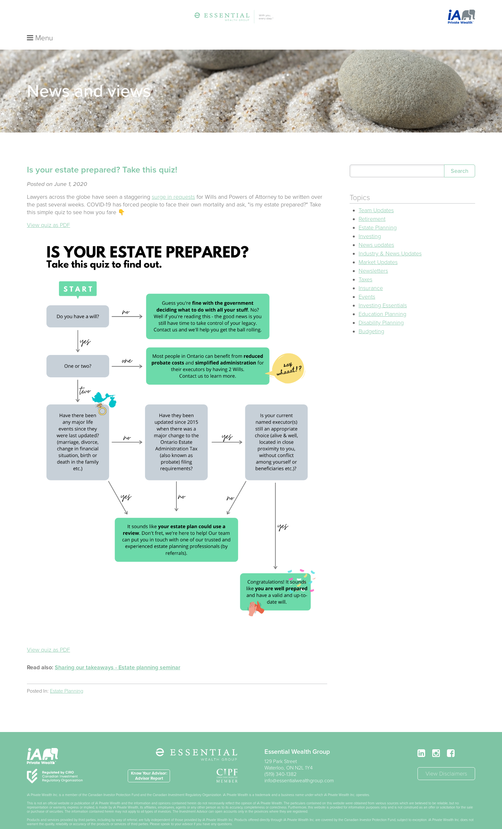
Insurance (371, 274)
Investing (370, 223)
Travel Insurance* (272, 18)
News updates (376, 231)
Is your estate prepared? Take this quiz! (102, 156)
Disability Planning (381, 309)
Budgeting (371, 318)
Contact (350, 18)
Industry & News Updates (390, 240)
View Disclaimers (446, 760)
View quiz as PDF (48, 211)
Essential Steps (194, 18)
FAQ (326, 18)
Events (367, 283)
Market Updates (378, 249)
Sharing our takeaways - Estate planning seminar (117, 654)
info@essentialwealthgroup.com (299, 767)
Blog (306, 18)
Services (232, 18)
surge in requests (173, 183)
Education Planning (382, 300)
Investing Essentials (383, 292)
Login (375, 18)
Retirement (372, 205)
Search (459, 157)
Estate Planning (66, 678)
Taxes (365, 266)
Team (160, 18)
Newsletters (373, 257)
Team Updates (376, 197)
